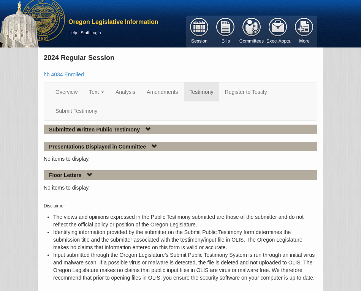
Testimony (202, 92)
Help (72, 32)
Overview (66, 92)
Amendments (162, 92)
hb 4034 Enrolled (64, 74)
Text (96, 92)
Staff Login (91, 32)
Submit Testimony (76, 111)
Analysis (125, 92)
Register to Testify (246, 92)
